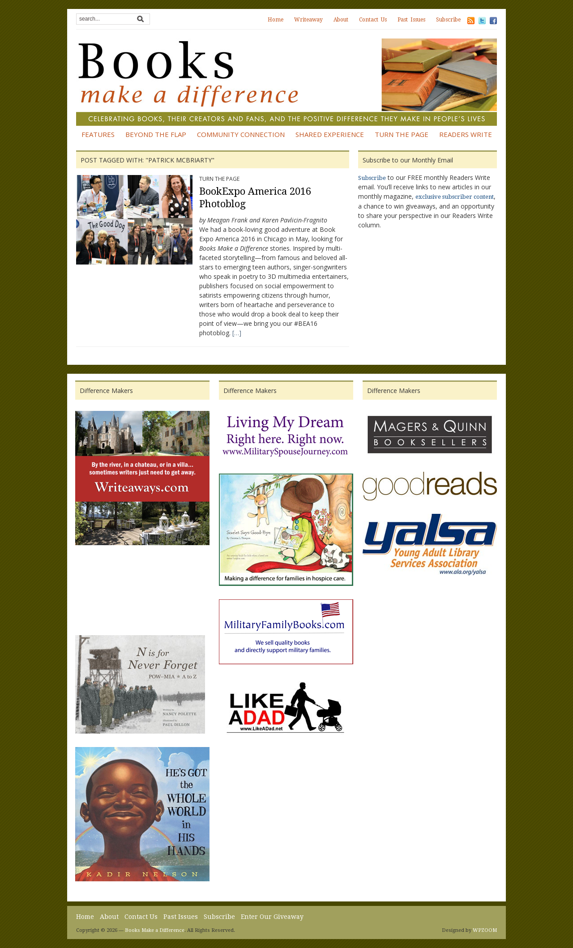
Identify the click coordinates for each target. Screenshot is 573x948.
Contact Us (373, 20)
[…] (236, 333)
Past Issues (411, 20)
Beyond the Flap (155, 134)
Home (275, 20)
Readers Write (465, 134)
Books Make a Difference (154, 930)
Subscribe (448, 20)
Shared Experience (329, 134)
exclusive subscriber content (454, 196)
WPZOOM (485, 930)
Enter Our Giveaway (272, 916)
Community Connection (241, 134)
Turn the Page (401, 134)
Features (98, 134)
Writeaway (308, 20)
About (341, 20)
